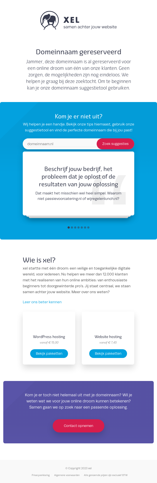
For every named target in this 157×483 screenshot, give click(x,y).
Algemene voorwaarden (67, 475)
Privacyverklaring (41, 475)
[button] (69, 227)
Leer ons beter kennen (42, 302)
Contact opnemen (78, 426)
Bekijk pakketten (49, 353)
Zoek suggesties (115, 144)
